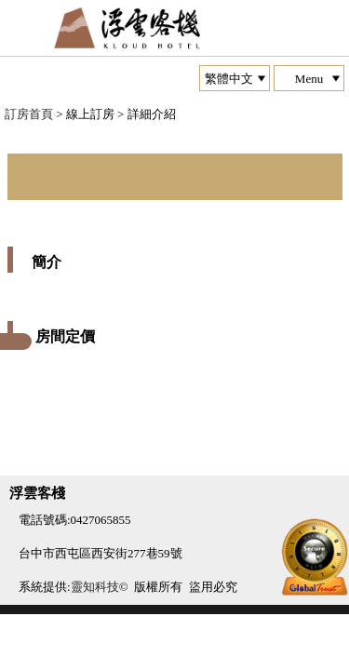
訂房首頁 (29, 114)
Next (22, 135)
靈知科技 (95, 587)
